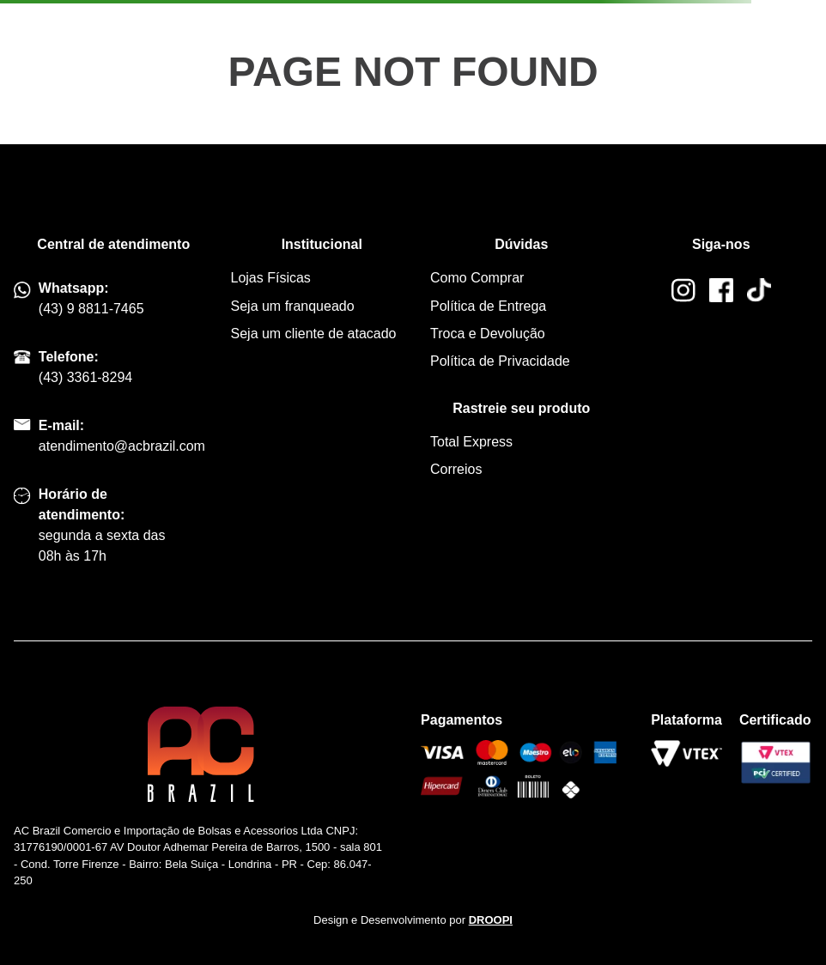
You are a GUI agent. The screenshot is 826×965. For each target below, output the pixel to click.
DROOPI (491, 919)
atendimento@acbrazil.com (122, 446)
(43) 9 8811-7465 (91, 308)
